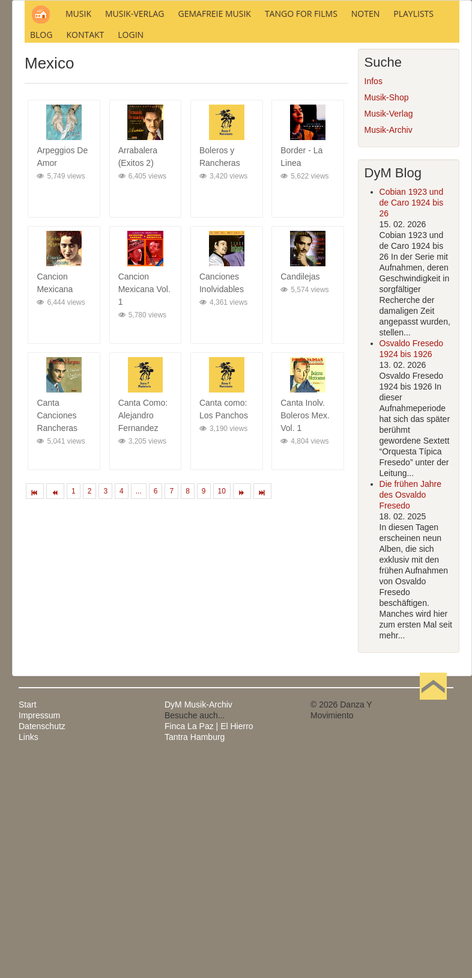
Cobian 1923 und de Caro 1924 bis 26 (412, 366)
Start (28, 868)
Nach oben (433, 868)
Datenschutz (42, 889)
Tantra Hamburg (195, 900)
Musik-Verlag (389, 277)
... (139, 654)
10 (222, 654)
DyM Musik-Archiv (198, 868)
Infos (374, 244)
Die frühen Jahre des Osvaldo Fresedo (411, 658)
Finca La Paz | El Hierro (209, 889)
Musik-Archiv (389, 293)
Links (28, 900)
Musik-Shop (387, 261)
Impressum (39, 879)
